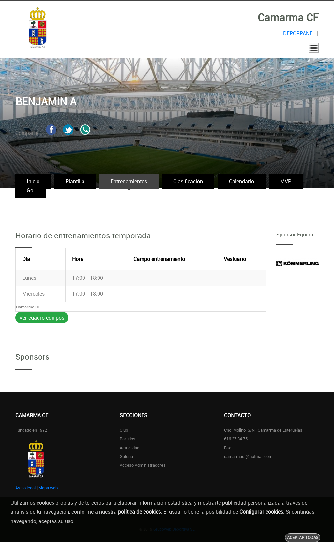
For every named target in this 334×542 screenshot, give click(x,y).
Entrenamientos (129, 181)
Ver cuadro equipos (41, 317)
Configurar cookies (261, 511)
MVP (285, 181)
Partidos (127, 439)
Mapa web (48, 488)
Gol (31, 190)
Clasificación (188, 181)
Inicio (33, 181)
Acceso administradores (143, 465)
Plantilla (75, 181)
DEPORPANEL (299, 33)
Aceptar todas (302, 537)
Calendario (241, 181)
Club (124, 430)
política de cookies (139, 511)
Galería (126, 456)
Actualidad (129, 447)
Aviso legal (25, 488)
